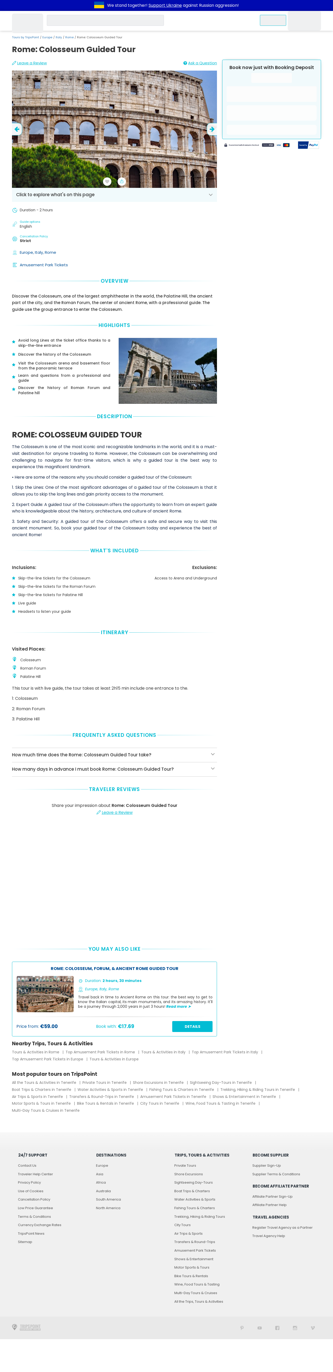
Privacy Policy (29, 1182)
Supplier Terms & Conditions (276, 1174)
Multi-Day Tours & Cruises (195, 1292)
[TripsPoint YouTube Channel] (259, 1328)
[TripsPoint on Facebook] (277, 1328)
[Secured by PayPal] (308, 146)
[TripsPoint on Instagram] (295, 1328)
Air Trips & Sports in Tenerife (38, 1096)
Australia (103, 1191)
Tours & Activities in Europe (114, 1059)
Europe (47, 37)
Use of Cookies (30, 1191)
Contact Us (27, 1165)
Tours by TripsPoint (25, 37)
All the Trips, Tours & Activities (198, 1301)
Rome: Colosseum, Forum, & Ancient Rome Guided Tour (114, 969)
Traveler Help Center (35, 1174)
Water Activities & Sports (194, 1199)
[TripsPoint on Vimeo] (312, 1328)
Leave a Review (29, 63)
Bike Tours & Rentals (191, 1276)
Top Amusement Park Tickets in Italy (225, 1052)
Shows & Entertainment (193, 1259)
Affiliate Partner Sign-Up (272, 1196)
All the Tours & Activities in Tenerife (44, 1082)
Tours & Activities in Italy (164, 1052)
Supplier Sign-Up (266, 1165)
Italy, (40, 252)
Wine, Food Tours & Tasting (197, 1284)
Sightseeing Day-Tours (193, 1182)
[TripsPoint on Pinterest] (242, 1328)
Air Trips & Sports (188, 1233)
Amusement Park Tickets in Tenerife (173, 1096)
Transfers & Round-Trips (194, 1241)
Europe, (27, 252)
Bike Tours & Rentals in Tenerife (106, 1103)
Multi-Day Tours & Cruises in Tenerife (46, 1110)
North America (108, 1208)
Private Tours (185, 1165)
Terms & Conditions (34, 1216)
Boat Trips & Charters (192, 1191)
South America (108, 1199)
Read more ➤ (178, 1006)
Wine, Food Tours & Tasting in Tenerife (221, 1103)
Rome (69, 37)
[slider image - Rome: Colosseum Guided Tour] (114, 129)
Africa (101, 1182)
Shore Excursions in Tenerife (159, 1082)
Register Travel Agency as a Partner (282, 1227)
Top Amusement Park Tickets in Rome (101, 1052)
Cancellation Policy (34, 1199)
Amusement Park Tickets (44, 265)
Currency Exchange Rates (39, 1224)
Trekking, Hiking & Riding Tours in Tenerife (258, 1089)
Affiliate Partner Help (269, 1204)
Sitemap (25, 1241)
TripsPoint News (31, 1233)
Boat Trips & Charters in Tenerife (42, 1089)
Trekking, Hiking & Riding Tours (199, 1216)
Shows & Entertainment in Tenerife (245, 1096)
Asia (99, 1174)
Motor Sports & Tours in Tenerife (42, 1103)
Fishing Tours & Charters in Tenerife (182, 1089)
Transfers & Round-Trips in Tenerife (102, 1096)
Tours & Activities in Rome (36, 1052)
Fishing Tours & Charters (194, 1208)
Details (192, 1026)
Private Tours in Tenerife (105, 1082)
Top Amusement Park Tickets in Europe (48, 1059)
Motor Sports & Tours (191, 1267)
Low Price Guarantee (35, 1208)
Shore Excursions (188, 1174)
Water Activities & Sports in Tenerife (111, 1089)
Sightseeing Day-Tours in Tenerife (221, 1082)
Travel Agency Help (268, 1235)
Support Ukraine (165, 5)
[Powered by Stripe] (257, 145)
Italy (59, 37)
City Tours (182, 1224)
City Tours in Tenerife (160, 1103)
